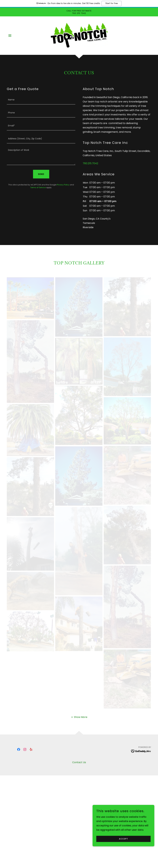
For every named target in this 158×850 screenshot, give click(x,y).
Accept (123, 838)
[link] (79, 35)
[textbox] (41, 99)
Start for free (111, 3)
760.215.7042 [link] (90, 163)
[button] (10, 35)
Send (41, 174)
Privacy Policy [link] (63, 184)
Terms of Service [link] (38, 187)
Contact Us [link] (79, 762)
